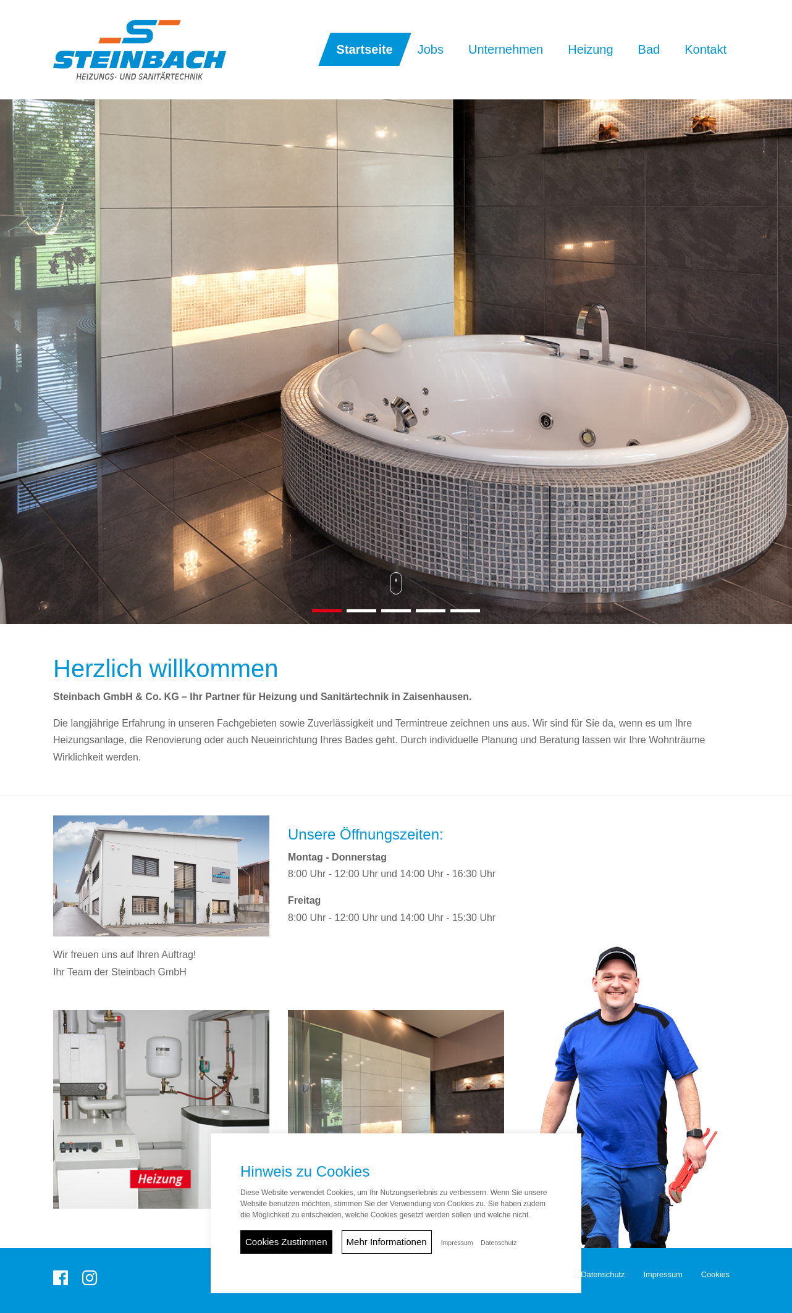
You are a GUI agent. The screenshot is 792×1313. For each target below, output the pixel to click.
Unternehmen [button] (505, 49)
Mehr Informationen (387, 1241)
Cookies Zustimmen (286, 1241)
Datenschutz (603, 1274)
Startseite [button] (365, 49)
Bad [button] (649, 49)
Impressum (662, 1274)
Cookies (715, 1274)
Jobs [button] (431, 49)
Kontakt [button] (706, 49)
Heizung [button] (590, 49)
